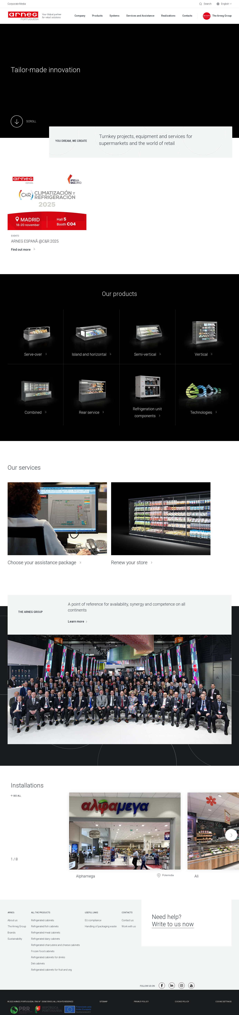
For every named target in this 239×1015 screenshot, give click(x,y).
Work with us (129, 926)
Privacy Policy (141, 1002)
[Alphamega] (125, 832)
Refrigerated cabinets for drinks (48, 957)
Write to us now (173, 924)
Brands (12, 932)
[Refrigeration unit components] (147, 394)
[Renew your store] (160, 524)
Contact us (128, 920)
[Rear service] (91, 394)
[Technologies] (204, 394)
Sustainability (15, 938)
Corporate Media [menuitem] (17, 3)
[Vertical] (204, 337)
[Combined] (35, 394)
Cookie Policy (182, 1002)
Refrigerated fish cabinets (45, 926)
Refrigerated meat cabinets (45, 932)
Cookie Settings (223, 1002)
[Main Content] (23, 121)
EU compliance (93, 920)
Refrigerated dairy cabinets (45, 938)
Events (15, 235)
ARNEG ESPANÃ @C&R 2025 (35, 241)
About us (12, 920)
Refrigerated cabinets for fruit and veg (51, 969)
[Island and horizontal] (91, 337)
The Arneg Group (17, 926)
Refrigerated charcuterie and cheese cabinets (55, 945)
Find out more (23, 249)
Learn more (76, 621)
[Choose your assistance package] (57, 524)
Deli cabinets (38, 963)
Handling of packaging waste (100, 926)
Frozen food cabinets (42, 951)
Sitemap (103, 1002)
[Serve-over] (35, 337)
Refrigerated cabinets (42, 920)
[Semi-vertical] (147, 337)
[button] (231, 835)
